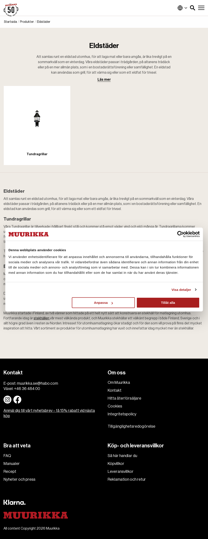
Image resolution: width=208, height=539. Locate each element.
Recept (10, 471)
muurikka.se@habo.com (37, 383)
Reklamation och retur (127, 479)
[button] (192, 8)
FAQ (7, 456)
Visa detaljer (181, 290)
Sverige (182, 7)
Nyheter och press (19, 479)
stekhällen (42, 318)
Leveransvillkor (121, 471)
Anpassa (103, 302)
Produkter (27, 21)
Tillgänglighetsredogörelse (131, 426)
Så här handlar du (122, 456)
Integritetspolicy (122, 414)
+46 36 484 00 (27, 389)
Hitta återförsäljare (124, 398)
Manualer (12, 464)
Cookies (115, 406)
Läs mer (104, 79)
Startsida (10, 21)
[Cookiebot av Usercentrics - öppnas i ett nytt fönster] (180, 234)
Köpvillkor (116, 464)
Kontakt (114, 390)
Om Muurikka (119, 382)
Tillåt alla (168, 302)
